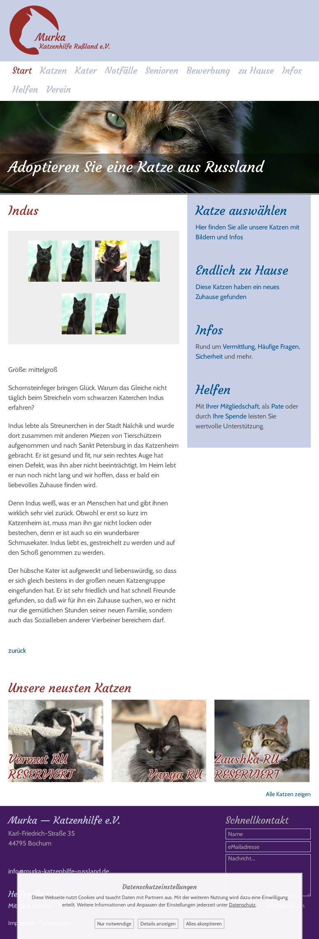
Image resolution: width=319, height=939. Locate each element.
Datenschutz (242, 905)
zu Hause (256, 70)
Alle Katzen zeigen (288, 794)
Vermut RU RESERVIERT (40, 767)
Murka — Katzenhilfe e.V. (64, 820)
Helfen (25, 89)
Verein (58, 89)
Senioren (161, 70)
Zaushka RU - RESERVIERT (251, 767)
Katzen (53, 70)
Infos (292, 70)
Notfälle (121, 70)
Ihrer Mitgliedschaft (232, 406)
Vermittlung (239, 346)
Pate (277, 406)
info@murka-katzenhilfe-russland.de (58, 871)
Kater (86, 70)
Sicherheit (209, 356)
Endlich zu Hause (242, 270)
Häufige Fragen (278, 346)
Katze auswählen (241, 210)
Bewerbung (208, 70)
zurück (17, 650)
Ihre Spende (230, 416)
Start (22, 70)
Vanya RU (175, 774)
